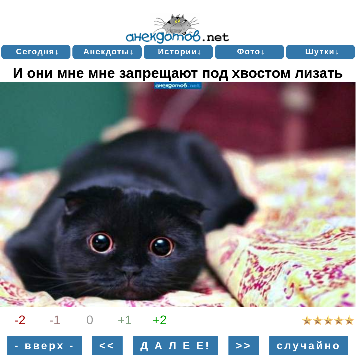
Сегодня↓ (37, 51)
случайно (308, 345)
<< (107, 345)
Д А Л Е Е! (175, 345)
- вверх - (45, 345)
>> (244, 345)
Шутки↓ (322, 51)
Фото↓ (251, 51)
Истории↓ (180, 51)
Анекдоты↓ (108, 51)
